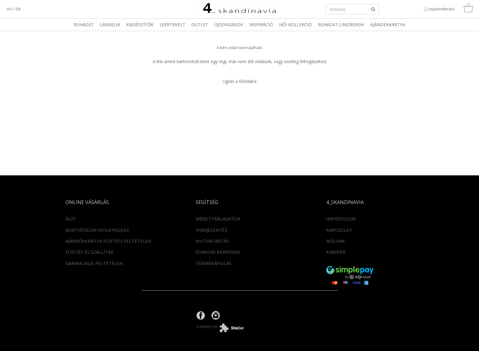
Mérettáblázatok (218, 219)
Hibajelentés (211, 230)
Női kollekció (295, 24)
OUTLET (199, 24)
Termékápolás (213, 263)
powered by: (225, 326)
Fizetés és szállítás (89, 252)
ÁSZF (70, 219)
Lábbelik (110, 24)
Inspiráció (261, 24)
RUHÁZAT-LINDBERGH (341, 24)
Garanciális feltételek (94, 263)
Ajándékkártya (387, 24)
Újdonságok (228, 24)
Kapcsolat (339, 230)
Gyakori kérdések (218, 252)
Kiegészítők (139, 24)
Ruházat (84, 24)
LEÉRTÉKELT (172, 24)
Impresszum (341, 219)
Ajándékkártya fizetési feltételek (108, 241)
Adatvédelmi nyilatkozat (97, 230)
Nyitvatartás (212, 241)
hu (9, 9)
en (18, 9)
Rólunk (335, 241)
